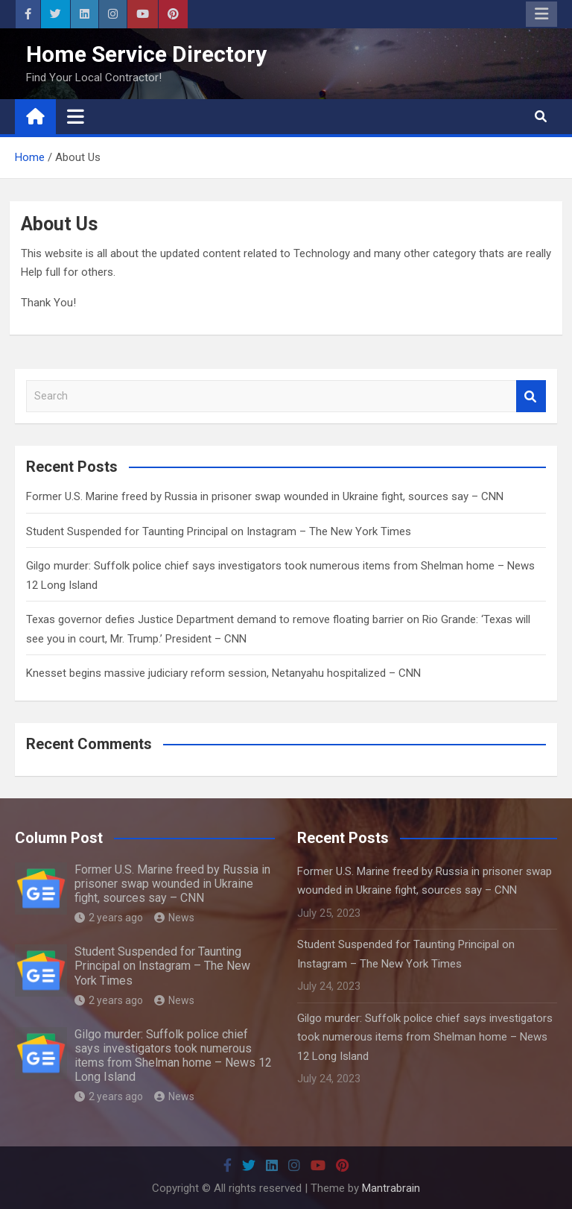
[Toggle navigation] (75, 116)
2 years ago (108, 918)
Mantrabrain (391, 1188)
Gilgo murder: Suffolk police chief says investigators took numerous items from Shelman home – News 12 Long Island (173, 1056)
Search (531, 396)
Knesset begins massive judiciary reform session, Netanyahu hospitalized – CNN (223, 673)
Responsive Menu (541, 14)
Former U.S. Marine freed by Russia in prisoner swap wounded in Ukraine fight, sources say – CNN (264, 496)
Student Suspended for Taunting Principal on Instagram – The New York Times (218, 531)
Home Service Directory (146, 54)
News (174, 918)
